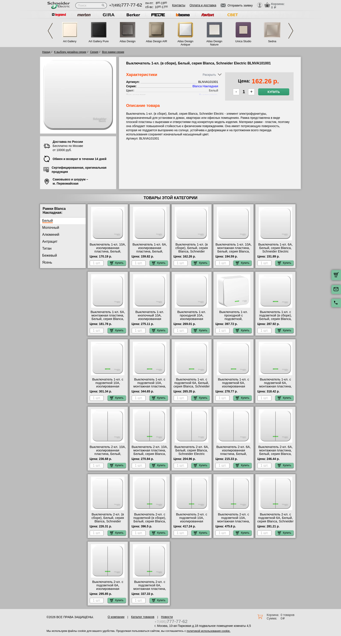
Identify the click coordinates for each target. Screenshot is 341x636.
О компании (116, 617)
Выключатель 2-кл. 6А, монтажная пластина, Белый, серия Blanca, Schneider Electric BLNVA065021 (275, 454)
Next (290, 31)
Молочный (50, 227)
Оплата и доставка (203, 5)
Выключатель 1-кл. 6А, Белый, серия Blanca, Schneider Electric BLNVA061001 (275, 250)
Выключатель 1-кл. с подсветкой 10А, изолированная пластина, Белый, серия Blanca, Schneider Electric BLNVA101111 (108, 388)
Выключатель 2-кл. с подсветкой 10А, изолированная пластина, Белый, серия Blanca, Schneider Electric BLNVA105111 (192, 523)
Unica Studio (243, 41)
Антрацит (49, 241)
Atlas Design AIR (156, 41)
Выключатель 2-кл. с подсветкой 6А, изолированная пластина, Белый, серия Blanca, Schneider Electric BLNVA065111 (108, 590)
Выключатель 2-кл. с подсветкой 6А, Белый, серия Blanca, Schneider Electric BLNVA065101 (275, 520)
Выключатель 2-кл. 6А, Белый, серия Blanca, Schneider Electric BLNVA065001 (191, 452)
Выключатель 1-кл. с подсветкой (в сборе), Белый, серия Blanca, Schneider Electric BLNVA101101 (275, 319)
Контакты (178, 5)
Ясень (47, 262)
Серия (94, 52)
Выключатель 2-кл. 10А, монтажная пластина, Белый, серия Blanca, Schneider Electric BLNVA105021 (150, 454)
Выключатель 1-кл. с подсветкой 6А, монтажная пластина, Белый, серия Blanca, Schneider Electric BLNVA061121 (275, 388)
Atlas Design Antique (185, 43)
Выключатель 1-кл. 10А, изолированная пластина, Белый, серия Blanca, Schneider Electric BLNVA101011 (108, 251)
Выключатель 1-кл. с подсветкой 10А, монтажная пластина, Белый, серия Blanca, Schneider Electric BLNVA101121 (149, 388)
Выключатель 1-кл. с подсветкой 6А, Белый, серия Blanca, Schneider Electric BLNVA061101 (192, 385)
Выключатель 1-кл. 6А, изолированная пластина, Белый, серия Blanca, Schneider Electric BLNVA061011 (150, 251)
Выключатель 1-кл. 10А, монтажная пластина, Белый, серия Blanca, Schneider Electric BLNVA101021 (234, 251)
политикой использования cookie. (208, 631)
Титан (47, 248)
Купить (273, 92)
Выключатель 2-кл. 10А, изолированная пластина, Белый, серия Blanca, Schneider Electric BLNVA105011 (108, 454)
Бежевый (49, 255)
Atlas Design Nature (214, 43)
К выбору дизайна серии (70, 52)
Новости (167, 617)
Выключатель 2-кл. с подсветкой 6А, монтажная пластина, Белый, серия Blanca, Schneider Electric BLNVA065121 (149, 590)
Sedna (272, 41)
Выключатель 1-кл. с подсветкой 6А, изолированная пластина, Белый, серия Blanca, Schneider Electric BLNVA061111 (233, 388)
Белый (47, 220)
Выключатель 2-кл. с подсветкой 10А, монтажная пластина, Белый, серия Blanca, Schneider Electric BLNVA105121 (233, 523)
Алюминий (50, 234)
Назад (46, 52)
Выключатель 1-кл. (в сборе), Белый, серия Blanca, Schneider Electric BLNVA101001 (191, 250)
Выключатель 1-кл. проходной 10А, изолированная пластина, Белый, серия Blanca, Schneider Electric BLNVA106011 (192, 320)
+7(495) (125, 5)
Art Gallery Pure (99, 41)
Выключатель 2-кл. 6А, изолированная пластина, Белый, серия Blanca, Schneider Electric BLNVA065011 (233, 454)
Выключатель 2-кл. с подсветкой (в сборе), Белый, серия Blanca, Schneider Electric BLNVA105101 (149, 521)
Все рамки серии (113, 52)
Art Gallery (69, 41)
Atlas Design (127, 41)
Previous (50, 31)
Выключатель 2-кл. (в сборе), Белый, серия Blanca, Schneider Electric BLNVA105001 (107, 520)
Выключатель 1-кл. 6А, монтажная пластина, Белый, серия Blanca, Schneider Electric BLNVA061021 (107, 319)
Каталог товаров (142, 617)
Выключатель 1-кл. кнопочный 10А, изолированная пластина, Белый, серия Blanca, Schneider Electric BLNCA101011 (150, 320)
